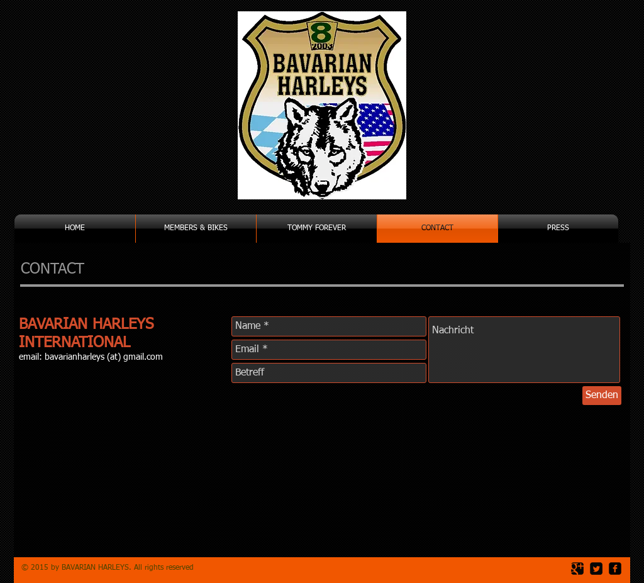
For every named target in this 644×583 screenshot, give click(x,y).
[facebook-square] (615, 568)
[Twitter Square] (596, 568)
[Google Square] (577, 568)
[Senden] (601, 395)
